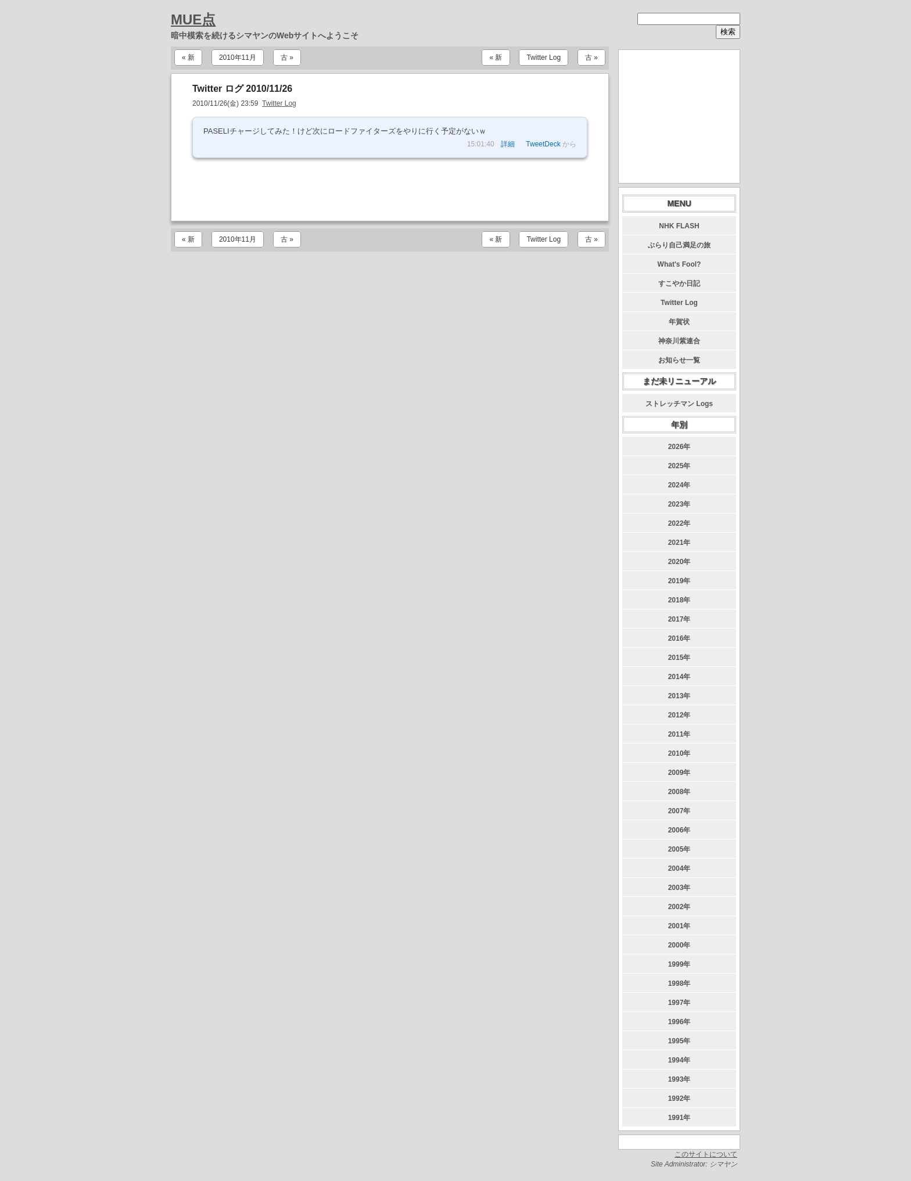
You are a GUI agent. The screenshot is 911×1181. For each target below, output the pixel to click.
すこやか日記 (679, 283)
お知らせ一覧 (679, 360)
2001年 (679, 926)
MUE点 (193, 19)
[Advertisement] (390, 189)
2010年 (679, 753)
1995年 (679, 1041)
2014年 (679, 677)
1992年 (679, 1098)
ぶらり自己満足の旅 (679, 245)
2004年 (679, 868)
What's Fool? (679, 264)
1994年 (679, 1060)
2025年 (679, 466)
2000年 (679, 945)
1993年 (679, 1079)
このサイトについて (706, 1154)
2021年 (679, 543)
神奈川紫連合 (679, 341)
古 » (287, 57)
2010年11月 (237, 57)
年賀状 (679, 322)
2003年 (679, 888)
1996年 (679, 1022)
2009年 (679, 773)
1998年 (679, 983)
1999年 (679, 964)
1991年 (679, 1118)
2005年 (679, 849)
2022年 (679, 523)
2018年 (679, 600)
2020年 (679, 562)
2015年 (679, 658)
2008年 (679, 792)
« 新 (188, 57)
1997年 (679, 1003)
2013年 (679, 696)
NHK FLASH (679, 226)
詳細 (508, 144)
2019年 (679, 581)
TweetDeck (543, 144)
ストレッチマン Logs (679, 404)
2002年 (679, 907)
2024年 (679, 485)
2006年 (679, 830)
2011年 (679, 734)
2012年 (679, 715)
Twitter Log (543, 57)
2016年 (679, 638)
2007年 (679, 811)
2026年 (679, 447)
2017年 (679, 619)
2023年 (679, 504)
